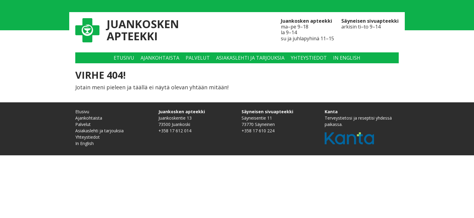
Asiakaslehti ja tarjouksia (250, 57)
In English (346, 57)
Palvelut (198, 57)
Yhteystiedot (309, 57)
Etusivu (124, 57)
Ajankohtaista (160, 57)
